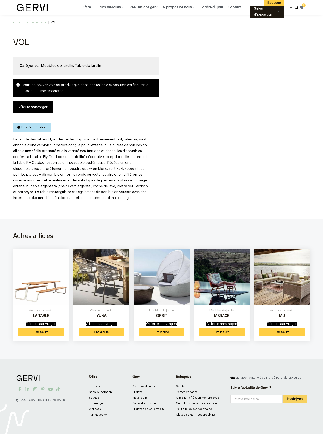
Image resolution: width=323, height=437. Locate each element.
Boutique (274, 3)
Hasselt (29, 91)
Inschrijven (295, 401)
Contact (234, 7)
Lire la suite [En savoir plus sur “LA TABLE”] (41, 334)
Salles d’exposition (267, 12)
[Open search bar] (296, 8)
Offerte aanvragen (32, 107)
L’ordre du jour (211, 7)
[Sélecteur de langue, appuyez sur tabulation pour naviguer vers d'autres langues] (289, 7)
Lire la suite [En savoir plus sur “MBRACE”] (222, 334)
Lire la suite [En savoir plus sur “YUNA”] (101, 334)
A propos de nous (178, 7)
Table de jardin (88, 65)
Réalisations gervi (143, 7)
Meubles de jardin (35, 22)
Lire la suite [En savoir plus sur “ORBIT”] (161, 334)
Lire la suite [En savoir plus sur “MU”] (282, 334)
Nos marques (111, 7)
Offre (88, 7)
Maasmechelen (53, 91)
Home (16, 22)
